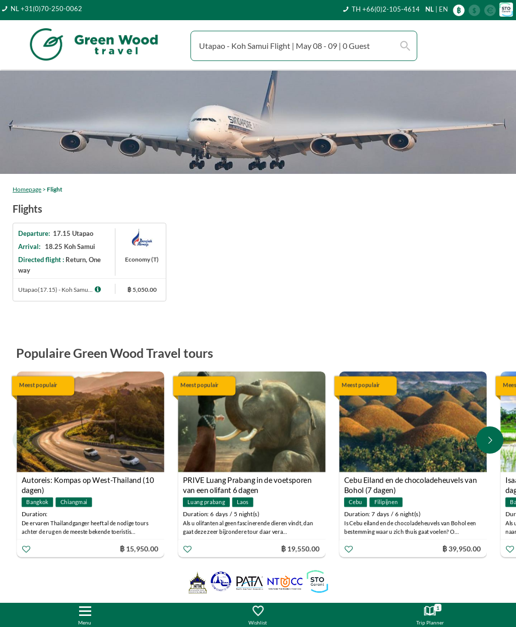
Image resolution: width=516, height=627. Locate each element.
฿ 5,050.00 (142, 289)
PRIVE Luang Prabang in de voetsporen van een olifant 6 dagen (247, 481)
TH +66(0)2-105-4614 (386, 9)
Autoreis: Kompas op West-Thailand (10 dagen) (88, 481)
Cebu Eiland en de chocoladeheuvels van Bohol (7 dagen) (410, 481)
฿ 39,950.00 (461, 548)
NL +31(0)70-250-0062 (46, 9)
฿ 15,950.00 (139, 548)
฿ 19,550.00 (300, 548)
